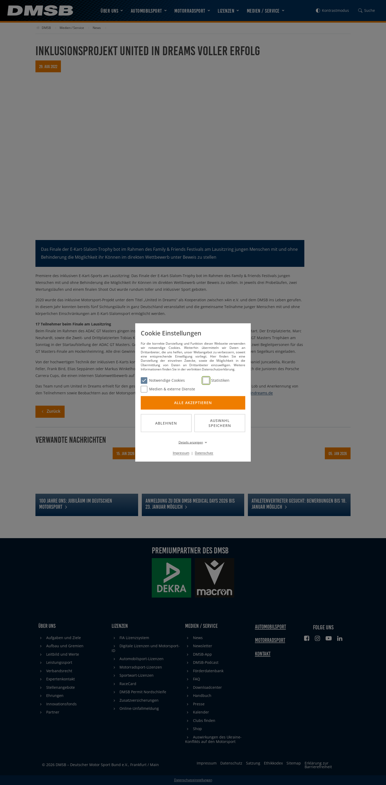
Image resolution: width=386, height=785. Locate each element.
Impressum (181, 453)
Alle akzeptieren (193, 402)
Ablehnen (166, 422)
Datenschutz (204, 453)
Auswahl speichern (219, 423)
